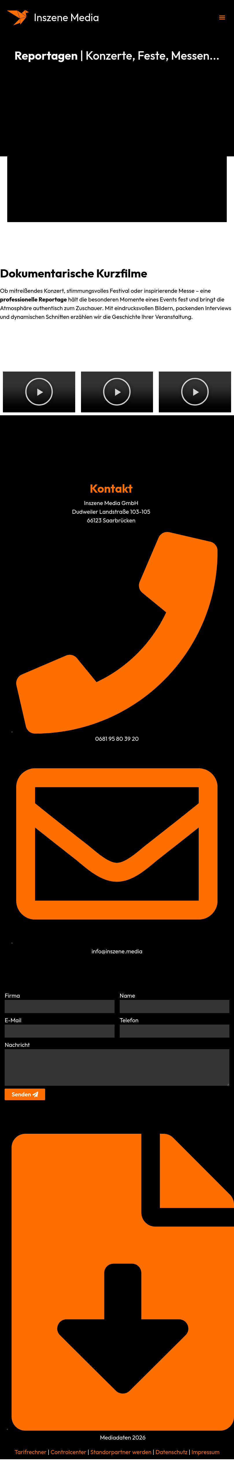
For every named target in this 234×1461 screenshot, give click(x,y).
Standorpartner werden (120, 1453)
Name (127, 995)
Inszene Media (68, 17)
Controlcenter (68, 1453)
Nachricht (17, 1045)
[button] (222, 17)
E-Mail (13, 1020)
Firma (12, 995)
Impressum (205, 1453)
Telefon (129, 1020)
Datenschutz (170, 1453)
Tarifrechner (30, 1453)
